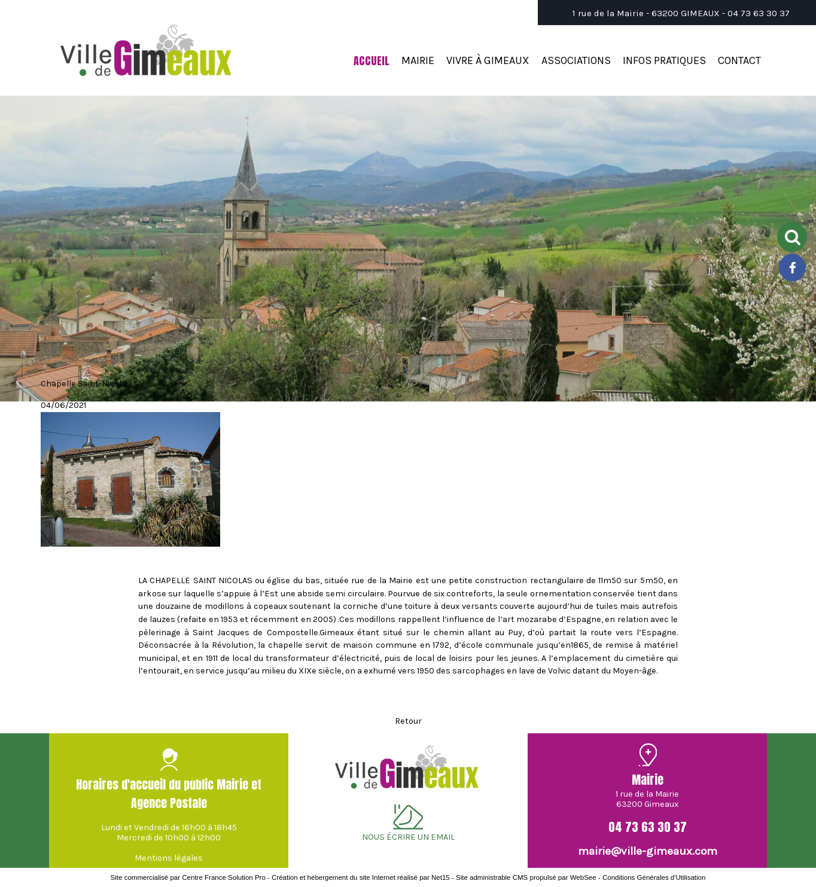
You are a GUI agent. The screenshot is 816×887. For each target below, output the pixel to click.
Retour (408, 721)
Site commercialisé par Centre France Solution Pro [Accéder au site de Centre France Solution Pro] (188, 877)
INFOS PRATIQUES (664, 60)
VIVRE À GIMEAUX (487, 60)
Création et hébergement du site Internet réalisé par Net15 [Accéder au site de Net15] (361, 877)
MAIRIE (417, 60)
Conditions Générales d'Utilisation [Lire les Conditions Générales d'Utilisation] (653, 877)
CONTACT (739, 60)
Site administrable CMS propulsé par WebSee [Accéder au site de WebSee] (526, 877)
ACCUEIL (371, 61)
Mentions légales (169, 858)
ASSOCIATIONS (576, 60)
